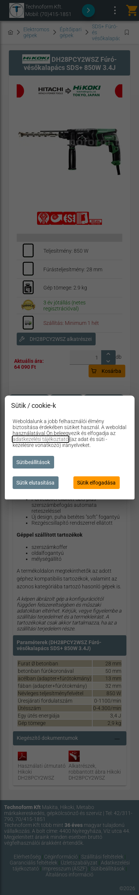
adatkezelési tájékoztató (41, 439)
